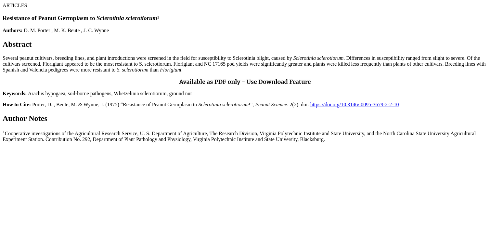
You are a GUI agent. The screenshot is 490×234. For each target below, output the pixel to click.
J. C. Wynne (96, 30)
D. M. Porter (37, 30)
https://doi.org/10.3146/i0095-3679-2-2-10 (354, 104)
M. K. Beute (67, 30)
